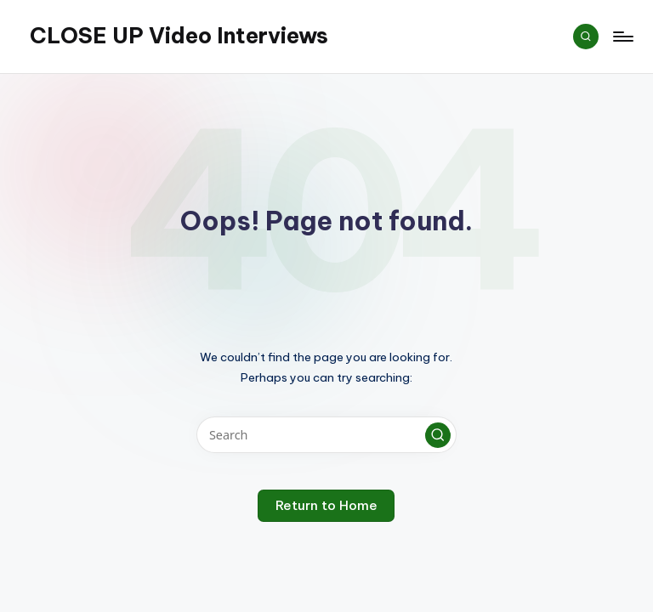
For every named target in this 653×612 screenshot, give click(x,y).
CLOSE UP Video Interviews (179, 35)
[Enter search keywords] (326, 434)
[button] (438, 435)
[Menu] (622, 36)
